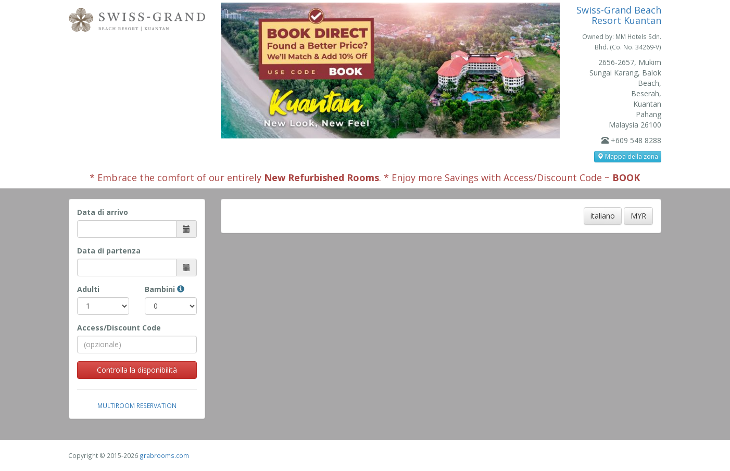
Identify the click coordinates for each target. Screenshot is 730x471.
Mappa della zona (627, 156)
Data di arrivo (102, 212)
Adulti (88, 289)
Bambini (164, 289)
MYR (638, 216)
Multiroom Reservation (137, 405)
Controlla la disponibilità (137, 370)
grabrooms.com (164, 455)
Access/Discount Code (119, 328)
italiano (602, 216)
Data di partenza (109, 251)
